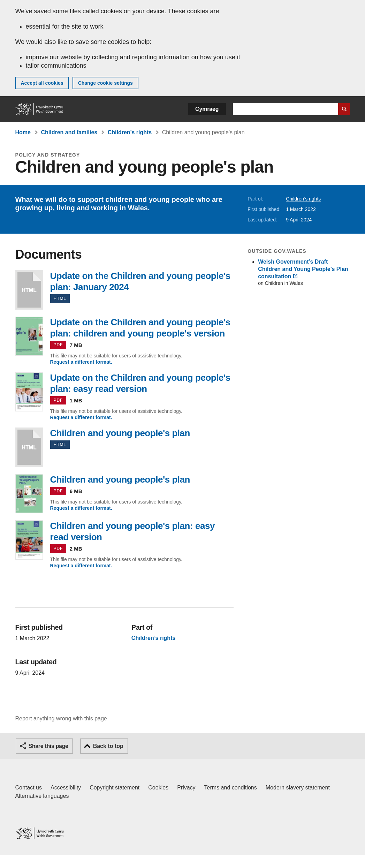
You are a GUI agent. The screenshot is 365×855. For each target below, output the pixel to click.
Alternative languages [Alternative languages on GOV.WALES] (42, 796)
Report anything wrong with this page (61, 718)
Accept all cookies (42, 83)
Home (23, 132)
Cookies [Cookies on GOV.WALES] (158, 787)
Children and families (69, 132)
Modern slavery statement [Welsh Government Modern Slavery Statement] (298, 787)
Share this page (48, 746)
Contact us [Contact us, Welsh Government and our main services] (28, 787)
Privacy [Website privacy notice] (186, 787)
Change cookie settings (105, 83)
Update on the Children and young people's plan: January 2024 (29, 290)
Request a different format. (81, 362)
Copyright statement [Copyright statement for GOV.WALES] (114, 787)
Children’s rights (130, 132)
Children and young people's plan (29, 447)
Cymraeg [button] (207, 109)
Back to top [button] (108, 746)
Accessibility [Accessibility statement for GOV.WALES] (66, 787)
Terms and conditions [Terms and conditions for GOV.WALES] (230, 787)
